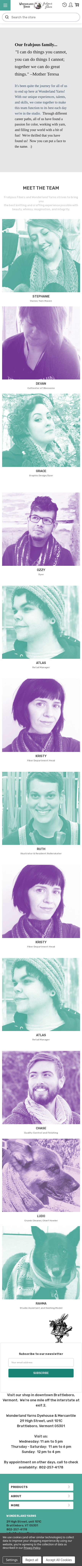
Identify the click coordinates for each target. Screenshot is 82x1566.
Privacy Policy (32, 1548)
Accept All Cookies (59, 1560)
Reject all (31, 1560)
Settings (12, 1560)
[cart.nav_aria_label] (77, 5)
